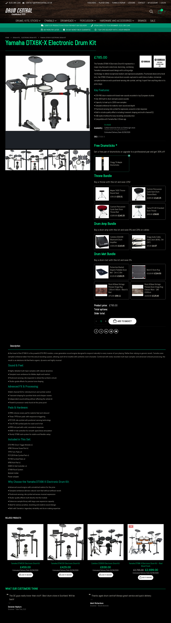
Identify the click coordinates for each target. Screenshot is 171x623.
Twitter (101, 331)
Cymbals (49, 20)
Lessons (131, 3)
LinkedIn (106, 331)
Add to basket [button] (27, 575)
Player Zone (104, 3)
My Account (153, 3)
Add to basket (124, 321)
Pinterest (111, 331)
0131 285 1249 (13, 3)
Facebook (96, 331)
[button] (151, 11)
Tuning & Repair (118, 3)
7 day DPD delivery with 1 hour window (114, 30)
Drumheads (67, 20)
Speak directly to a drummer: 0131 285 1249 (112, 25)
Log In (163, 3)
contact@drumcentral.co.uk (37, 3)
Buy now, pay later (51, 30)
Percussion (87, 20)
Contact (141, 3)
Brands (142, 20)
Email (116, 331)
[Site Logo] (18, 11)
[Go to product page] (25, 542)
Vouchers (92, 3)
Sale (152, 20)
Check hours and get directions (116, 130)
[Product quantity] (101, 321)
